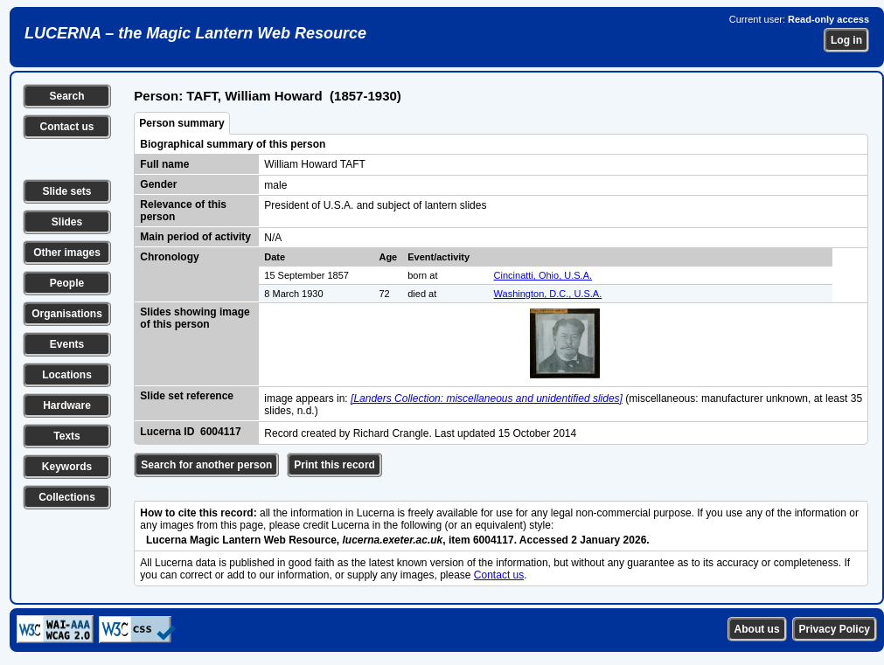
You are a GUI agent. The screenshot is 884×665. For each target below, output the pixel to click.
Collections (66, 497)
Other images (67, 252)
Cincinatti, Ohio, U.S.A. (543, 275)
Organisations (66, 314)
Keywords (67, 467)
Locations (67, 375)
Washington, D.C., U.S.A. (548, 293)
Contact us (66, 127)
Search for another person (206, 465)
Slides (67, 222)
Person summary (181, 123)
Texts (66, 436)
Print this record (334, 465)
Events (67, 344)
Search (66, 96)
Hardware (67, 405)
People (67, 283)
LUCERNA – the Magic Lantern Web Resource (195, 33)
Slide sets (66, 191)
